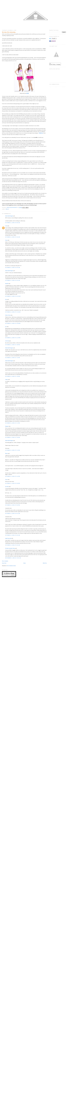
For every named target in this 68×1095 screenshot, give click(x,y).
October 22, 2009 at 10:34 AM (12, 296)
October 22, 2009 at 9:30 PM (12, 483)
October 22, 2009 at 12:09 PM (12, 323)
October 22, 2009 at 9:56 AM (12, 280)
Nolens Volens (7, 315)
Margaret (6, 426)
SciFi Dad (7, 340)
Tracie (6, 479)
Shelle (7, 209)
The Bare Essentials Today (10, 548)
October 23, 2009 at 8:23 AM (12, 513)
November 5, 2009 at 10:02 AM (13, 557)
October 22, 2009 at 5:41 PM (12, 476)
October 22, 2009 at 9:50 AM (12, 267)
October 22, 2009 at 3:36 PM (12, 437)
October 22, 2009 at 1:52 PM (12, 357)
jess (6, 326)
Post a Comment (5, 561)
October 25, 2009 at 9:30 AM (12, 545)
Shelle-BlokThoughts (9, 215)
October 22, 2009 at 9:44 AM (12, 237)
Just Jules (7, 486)
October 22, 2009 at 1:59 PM (12, 376)
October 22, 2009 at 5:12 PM (12, 450)
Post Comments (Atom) (11, 565)
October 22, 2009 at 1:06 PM (12, 344)
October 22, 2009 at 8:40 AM (12, 222)
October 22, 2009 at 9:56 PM (12, 505)
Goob (6, 225)
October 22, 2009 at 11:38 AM (12, 311)
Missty (6, 453)
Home (24, 563)
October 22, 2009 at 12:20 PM (12, 337)
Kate (6, 299)
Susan (6, 240)
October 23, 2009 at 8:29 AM (12, 535)
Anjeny (6, 379)
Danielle (6, 283)
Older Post (45, 563)
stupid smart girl (8, 538)
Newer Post (4, 563)
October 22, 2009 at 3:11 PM (12, 423)
